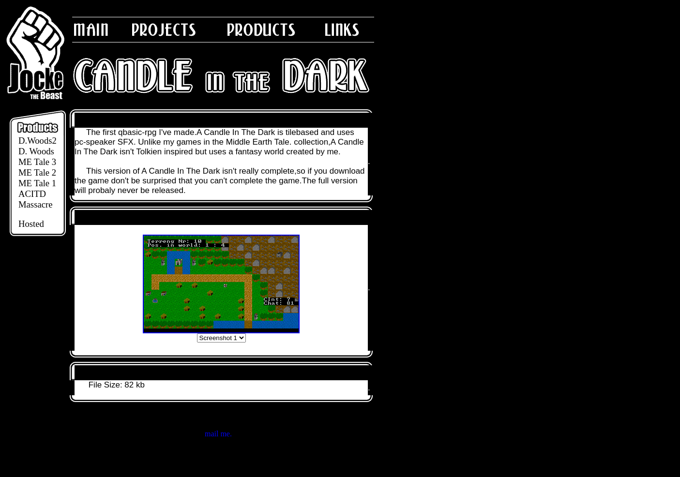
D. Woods (36, 151)
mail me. (218, 434)
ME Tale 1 (37, 183)
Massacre (35, 204)
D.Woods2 (37, 140)
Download (95, 372)
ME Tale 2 (37, 172)
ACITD (32, 194)
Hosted (31, 224)
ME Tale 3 (37, 162)
